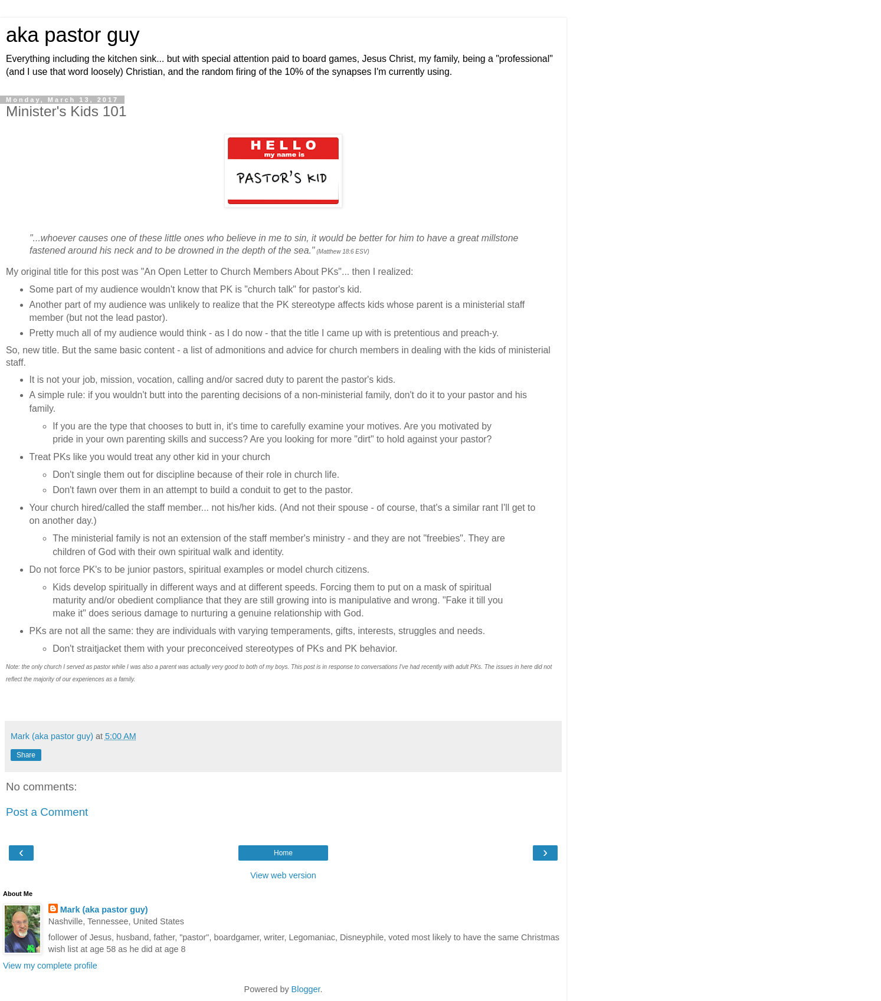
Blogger (306, 989)
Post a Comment (47, 812)
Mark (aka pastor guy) (104, 909)
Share (26, 755)
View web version (283, 875)
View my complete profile (50, 965)
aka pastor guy (73, 35)
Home (283, 853)
